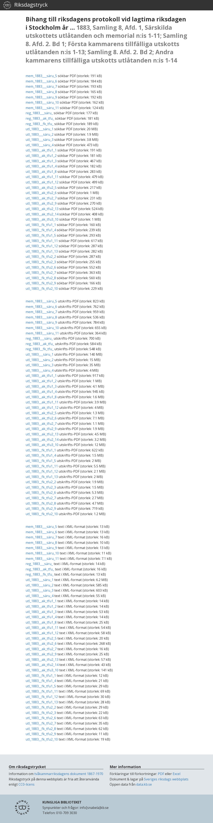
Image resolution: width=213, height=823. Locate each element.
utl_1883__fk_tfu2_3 (41, 262)
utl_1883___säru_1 (39, 129)
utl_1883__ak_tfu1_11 (42, 176)
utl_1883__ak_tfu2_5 (41, 187)
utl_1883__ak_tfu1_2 (41, 155)
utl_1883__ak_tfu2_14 (42, 214)
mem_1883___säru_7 (41, 86)
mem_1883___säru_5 (41, 76)
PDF (161, 773)
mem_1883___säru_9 (41, 97)
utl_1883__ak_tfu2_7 (41, 198)
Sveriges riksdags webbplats (166, 779)
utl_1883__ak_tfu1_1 (41, 150)
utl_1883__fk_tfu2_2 (41, 256)
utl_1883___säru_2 (39, 134)
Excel (176, 773)
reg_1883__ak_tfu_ (40, 118)
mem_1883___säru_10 (42, 102)
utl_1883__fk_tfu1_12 (42, 246)
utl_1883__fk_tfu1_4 (41, 230)
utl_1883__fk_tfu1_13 (42, 251)
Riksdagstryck (25, 5)
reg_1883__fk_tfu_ (39, 124)
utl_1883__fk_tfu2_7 (41, 272)
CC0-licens (27, 784)
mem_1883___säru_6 (41, 81)
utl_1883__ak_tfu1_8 (41, 171)
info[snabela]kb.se (94, 807)
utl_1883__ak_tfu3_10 (42, 219)
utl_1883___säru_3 (39, 139)
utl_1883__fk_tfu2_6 (41, 267)
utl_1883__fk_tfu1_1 (41, 224)
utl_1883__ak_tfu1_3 (41, 161)
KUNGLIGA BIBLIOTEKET (62, 802)
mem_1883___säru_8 (41, 92)
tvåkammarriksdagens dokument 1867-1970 (68, 773)
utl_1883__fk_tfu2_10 (42, 288)
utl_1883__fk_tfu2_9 (41, 283)
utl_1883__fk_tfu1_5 (41, 235)
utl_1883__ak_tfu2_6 (41, 192)
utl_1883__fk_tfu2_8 (41, 278)
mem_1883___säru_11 (42, 108)
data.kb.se (144, 784)
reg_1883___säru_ (39, 113)
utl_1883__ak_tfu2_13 (42, 208)
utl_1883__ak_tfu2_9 (41, 203)
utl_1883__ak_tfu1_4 (41, 166)
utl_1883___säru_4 (39, 145)
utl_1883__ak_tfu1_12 (42, 182)
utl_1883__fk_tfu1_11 (42, 240)
